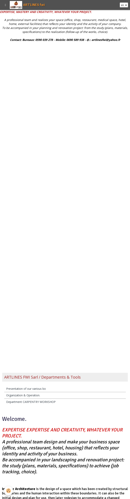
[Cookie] (8, 490)
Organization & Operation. (23, 395)
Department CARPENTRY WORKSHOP (31, 402)
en (122, 5)
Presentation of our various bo (26, 389)
